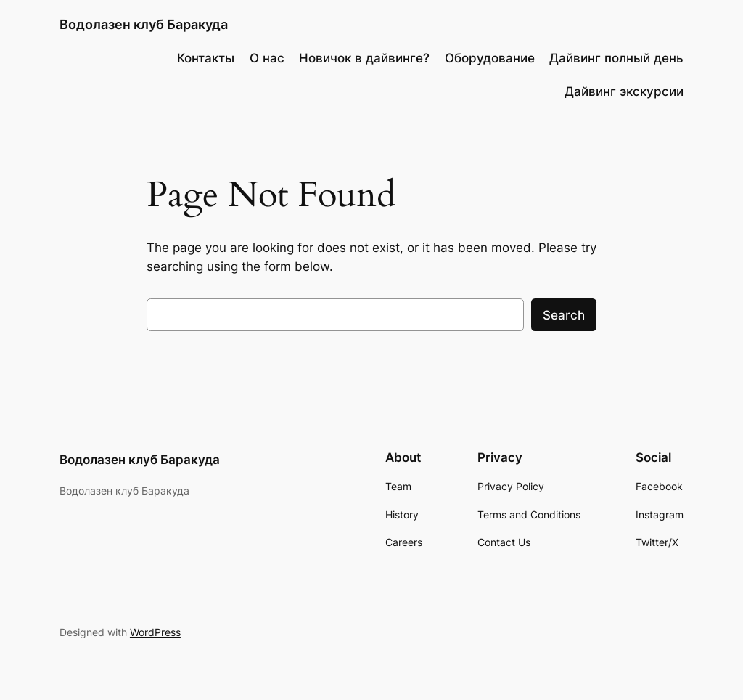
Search (564, 315)
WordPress (155, 632)
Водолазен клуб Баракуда (143, 24)
